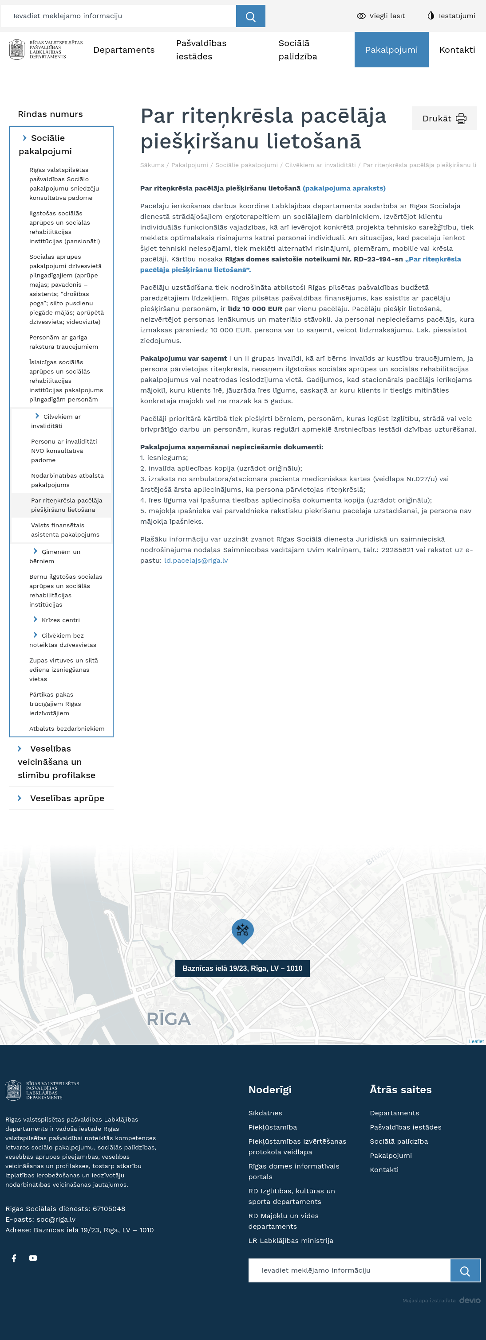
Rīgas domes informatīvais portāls (294, 1171)
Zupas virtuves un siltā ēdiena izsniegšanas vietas (63, 669)
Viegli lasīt (387, 16)
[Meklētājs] (119, 16)
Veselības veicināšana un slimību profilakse (56, 761)
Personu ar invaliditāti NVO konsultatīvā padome (64, 451)
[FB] (13, 1258)
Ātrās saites (401, 1089)
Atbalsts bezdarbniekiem (67, 728)
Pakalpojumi (391, 49)
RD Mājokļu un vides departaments (284, 1221)
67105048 (109, 1208)
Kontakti (457, 49)
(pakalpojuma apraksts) (344, 188)
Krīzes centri (54, 619)
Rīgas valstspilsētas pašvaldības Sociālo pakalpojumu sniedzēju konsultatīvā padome (64, 183)
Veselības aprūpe (61, 798)
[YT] (32, 1258)
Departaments (124, 49)
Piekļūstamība (273, 1127)
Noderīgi (270, 1089)
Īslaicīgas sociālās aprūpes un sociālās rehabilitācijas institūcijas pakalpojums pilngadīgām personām (66, 380)
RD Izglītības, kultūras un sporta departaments (292, 1196)
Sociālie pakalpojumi (45, 144)
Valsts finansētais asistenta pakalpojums (65, 530)
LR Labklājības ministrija (291, 1240)
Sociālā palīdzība (297, 50)
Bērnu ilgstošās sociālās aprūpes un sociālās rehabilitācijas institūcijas (65, 590)
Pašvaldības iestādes (201, 50)
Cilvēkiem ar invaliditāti (56, 421)
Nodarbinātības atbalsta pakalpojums (67, 480)
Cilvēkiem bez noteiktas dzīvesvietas (62, 639)
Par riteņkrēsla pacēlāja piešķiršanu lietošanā (67, 505)
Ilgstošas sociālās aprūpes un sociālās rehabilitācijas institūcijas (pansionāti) (64, 227)
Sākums (152, 164)
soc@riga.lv (55, 1219)
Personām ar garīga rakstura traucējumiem (63, 342)
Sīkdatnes (265, 1113)
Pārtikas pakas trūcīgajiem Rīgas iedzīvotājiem (55, 704)
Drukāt (437, 118)
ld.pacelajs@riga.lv (196, 560)
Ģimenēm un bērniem (54, 556)
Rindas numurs (50, 114)
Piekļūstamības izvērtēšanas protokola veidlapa (298, 1146)
